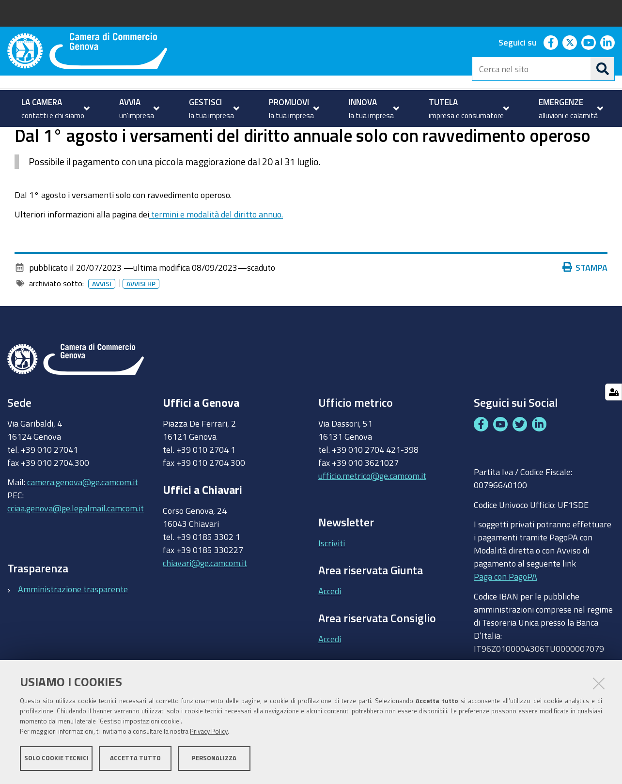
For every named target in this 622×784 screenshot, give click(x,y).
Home (13, 137)
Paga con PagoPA (505, 615)
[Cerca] (603, 69)
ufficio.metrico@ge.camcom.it (372, 513)
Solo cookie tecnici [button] (56, 758)
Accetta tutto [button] (135, 758)
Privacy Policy (209, 732)
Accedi (329, 629)
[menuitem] (54, 108)
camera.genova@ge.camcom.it (82, 520)
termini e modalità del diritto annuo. (216, 252)
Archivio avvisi (138, 137)
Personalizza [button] (214, 758)
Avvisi (91, 137)
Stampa (585, 305)
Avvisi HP (141, 322)
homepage (46, 137)
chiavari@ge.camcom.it (205, 601)
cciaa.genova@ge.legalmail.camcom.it (75, 546)
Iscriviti (331, 581)
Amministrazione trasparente (73, 627)
